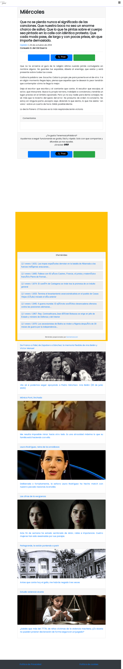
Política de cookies (88, 664)
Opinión (24, 45)
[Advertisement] (61, 185)
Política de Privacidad (30, 664)
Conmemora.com (72, 337)
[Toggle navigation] (119, 3)
